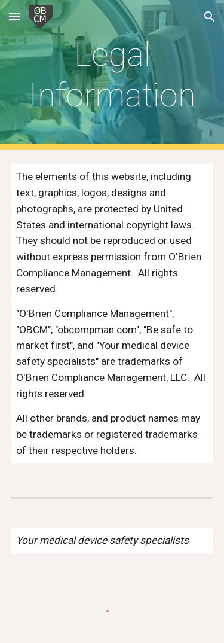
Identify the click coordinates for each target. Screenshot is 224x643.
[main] (112, 75)
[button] (14, 16)
